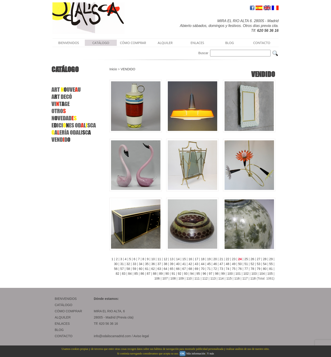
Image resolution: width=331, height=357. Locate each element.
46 (215, 264)
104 (262, 273)
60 (141, 269)
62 (153, 269)
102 (246, 273)
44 (203, 264)
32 (128, 264)
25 (246, 259)
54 (265, 264)
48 (227, 264)
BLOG (229, 43)
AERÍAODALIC (71, 132)
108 (173, 278)
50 (240, 264)
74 (227, 269)
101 (238, 273)
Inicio (113, 69)
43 (196, 264)
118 (253, 278)
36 (153, 264)
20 (215, 259)
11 (159, 259)
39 (172, 264)
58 (128, 269)
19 (209, 259)
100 (230, 273)
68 (190, 269)
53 (258, 264)
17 (196, 259)
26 (252, 259)
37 (159, 264)
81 (271, 269)
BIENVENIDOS (68, 43)
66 (178, 269)
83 (124, 273)
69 (196, 269)
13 (172, 259)
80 (265, 269)
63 (159, 269)
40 (178, 264)
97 (210, 273)
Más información (195, 353)
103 (254, 273)
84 (130, 273)
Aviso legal (141, 336)
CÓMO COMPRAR (133, 43)
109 (181, 278)
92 (179, 273)
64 (165, 269)
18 (203, 259)
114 (221, 278)
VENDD (60, 139)
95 (198, 273)
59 (134, 269)
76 (240, 269)
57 (122, 269)
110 (189, 278)
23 (234, 259)
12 (165, 259)
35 (147, 264)
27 (258, 259)
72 (215, 269)
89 (161, 273)
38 (165, 264)
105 (270, 273)
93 (186, 273)
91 (173, 273)
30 (116, 264)
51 (246, 264)
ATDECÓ (61, 96)
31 (122, 264)
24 (240, 259)
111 (197, 278)
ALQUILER (165, 43)
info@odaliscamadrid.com (112, 336)
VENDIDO (128, 69)
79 (258, 269)
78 (252, 269)
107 (165, 278)
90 (167, 273)
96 (204, 273)
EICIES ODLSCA (73, 125)
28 (265, 259)
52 (252, 264)
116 (237, 278)
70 (203, 269)
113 (213, 278)
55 (271, 264)
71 (209, 269)
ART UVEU (66, 89)
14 (178, 259)
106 (157, 278)
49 (234, 264)
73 (221, 269)
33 (134, 264)
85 (136, 273)
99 (223, 273)
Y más (210, 353)
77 (246, 269)
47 (221, 264)
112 (205, 278)
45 (209, 264)
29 (271, 259)
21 (221, 259)
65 (172, 269)
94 (192, 273)
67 (184, 269)
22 (227, 259)
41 (184, 264)
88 (155, 273)
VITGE (60, 103)
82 (117, 273)
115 (229, 278)
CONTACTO (261, 43)
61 (147, 269)
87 (148, 273)
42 (190, 264)
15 (184, 259)
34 (141, 264)
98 (217, 273)
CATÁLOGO (100, 43)
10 (153, 259)
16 (190, 259)
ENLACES (197, 43)
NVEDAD (64, 118)
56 (116, 269)
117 (245, 278)
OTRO (58, 111)
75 (234, 269)
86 (142, 273)
